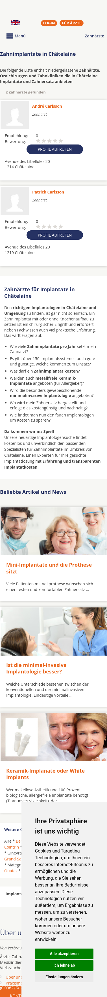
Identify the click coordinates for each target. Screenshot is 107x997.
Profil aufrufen (55, 149)
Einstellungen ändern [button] (64, 977)
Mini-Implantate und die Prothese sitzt (49, 568)
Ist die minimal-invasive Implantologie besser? (36, 668)
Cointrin (11, 847)
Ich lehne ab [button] (64, 965)
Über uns (14, 977)
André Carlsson (47, 106)
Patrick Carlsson (48, 192)
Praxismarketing (21, 983)
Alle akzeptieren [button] (64, 953)
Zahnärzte (94, 36)
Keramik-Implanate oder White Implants (45, 774)
